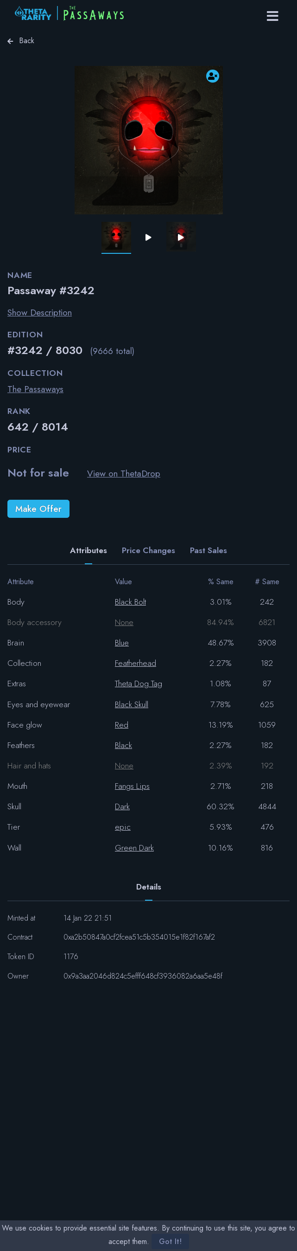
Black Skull (131, 704)
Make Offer (38, 508)
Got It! (170, 1241)
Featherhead (135, 663)
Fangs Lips (132, 786)
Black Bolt (130, 602)
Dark (122, 806)
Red (121, 725)
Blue (122, 643)
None (124, 622)
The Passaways (35, 388)
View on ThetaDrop (123, 473)
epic (123, 827)
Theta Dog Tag (138, 683)
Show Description (39, 312)
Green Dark (134, 848)
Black (123, 745)
